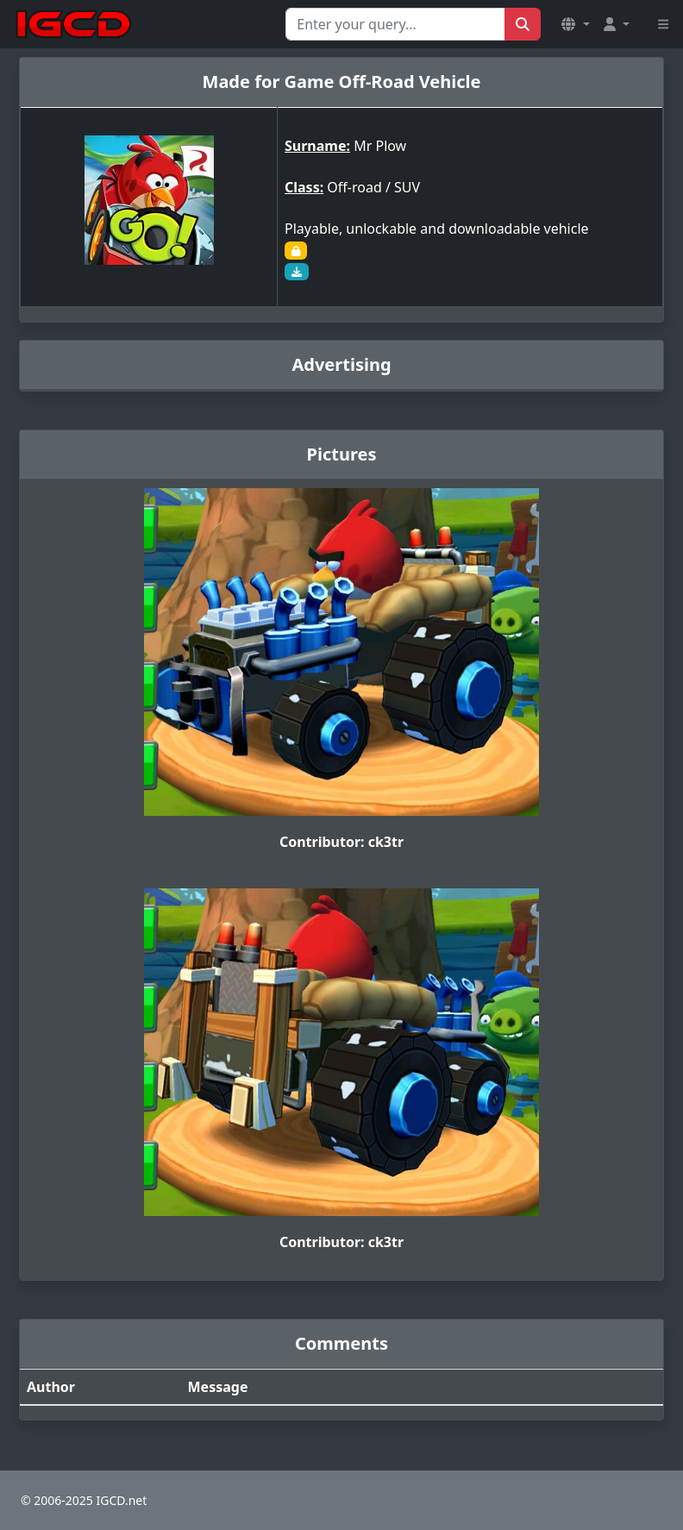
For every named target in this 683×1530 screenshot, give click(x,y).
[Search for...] (395, 24)
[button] (575, 24)
